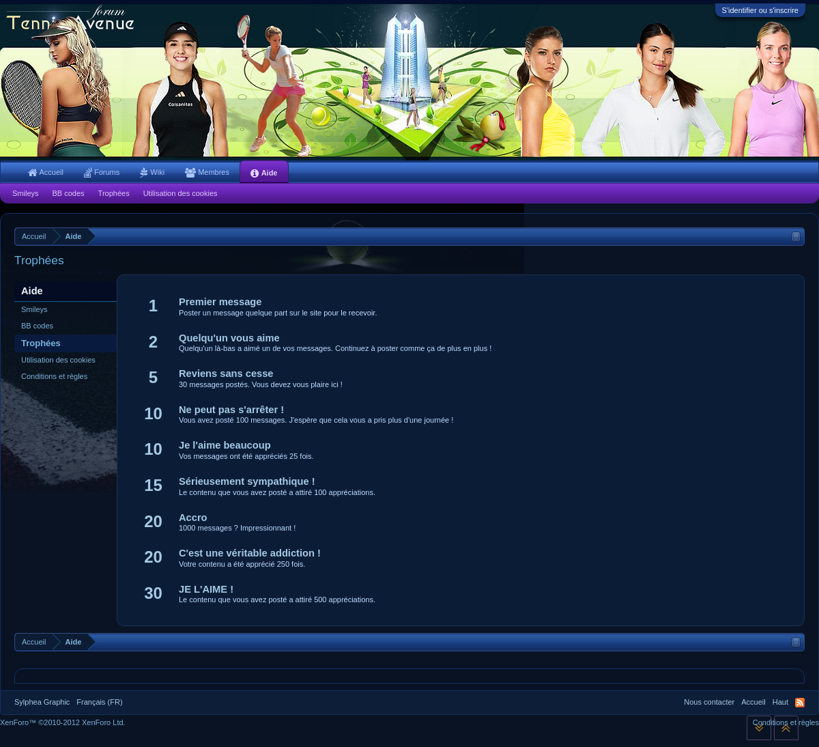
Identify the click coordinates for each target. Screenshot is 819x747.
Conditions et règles (54, 376)
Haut (780, 702)
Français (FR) (99, 702)
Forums (101, 172)
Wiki (152, 172)
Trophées (41, 343)
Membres (207, 172)
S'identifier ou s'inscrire (760, 10)
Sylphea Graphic (42, 702)
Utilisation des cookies (58, 360)
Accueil (45, 172)
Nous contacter (709, 702)
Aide (264, 173)
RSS (800, 702)
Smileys (34, 309)
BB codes (37, 326)
